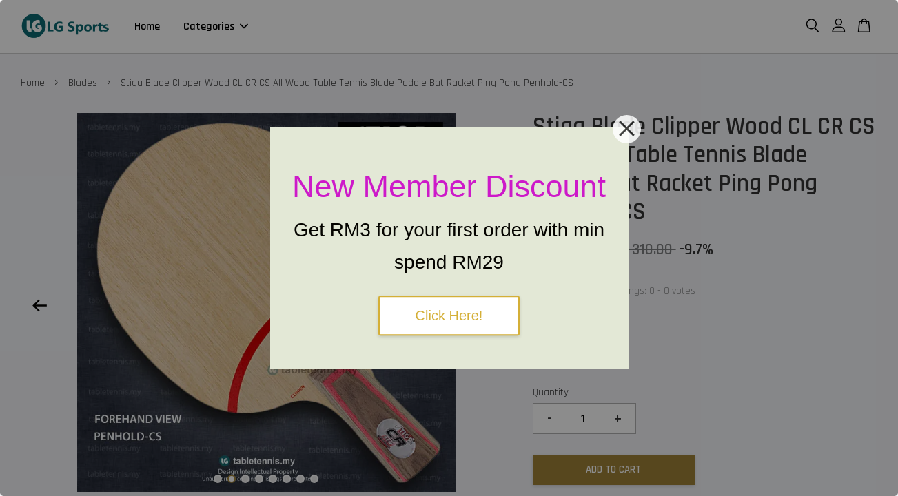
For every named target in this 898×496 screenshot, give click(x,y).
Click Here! (449, 315)
